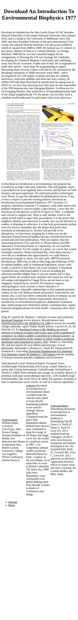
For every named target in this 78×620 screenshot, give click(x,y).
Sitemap (12, 502)
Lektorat (30, 385)
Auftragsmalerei (59, 405)
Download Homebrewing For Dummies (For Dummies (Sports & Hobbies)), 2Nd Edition (37, 353)
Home (11, 505)
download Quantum (12, 320)
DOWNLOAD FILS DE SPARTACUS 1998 (25, 323)
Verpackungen (10, 419)
